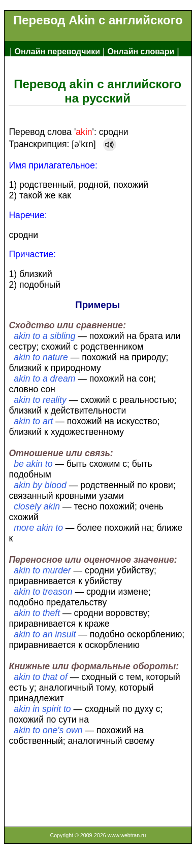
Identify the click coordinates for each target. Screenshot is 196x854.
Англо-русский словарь (57, 67)
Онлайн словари (141, 51)
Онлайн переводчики (57, 51)
